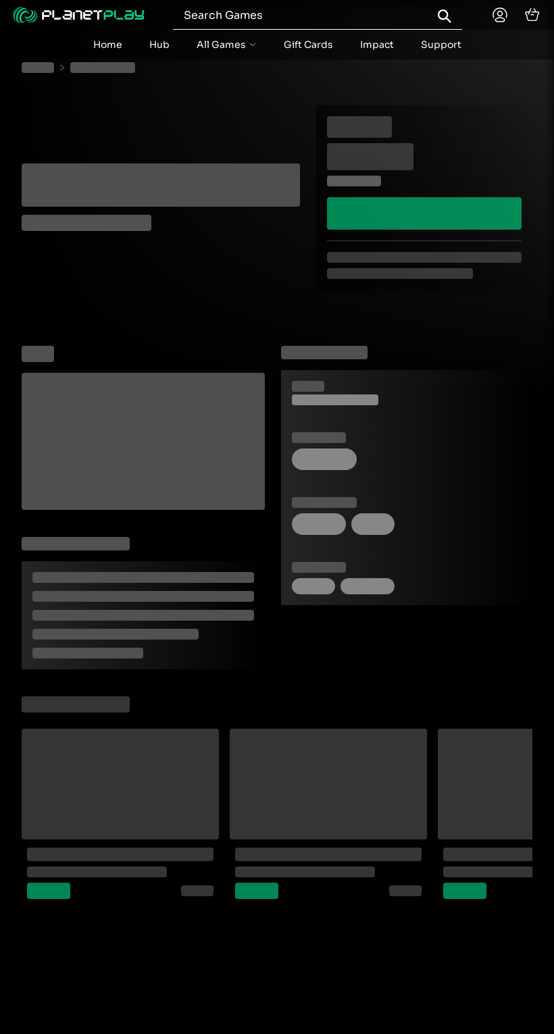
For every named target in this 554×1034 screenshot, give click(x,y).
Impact (377, 44)
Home (107, 44)
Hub (159, 44)
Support (441, 44)
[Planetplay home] (78, 15)
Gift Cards (308, 44)
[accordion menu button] (227, 44)
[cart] (532, 15)
